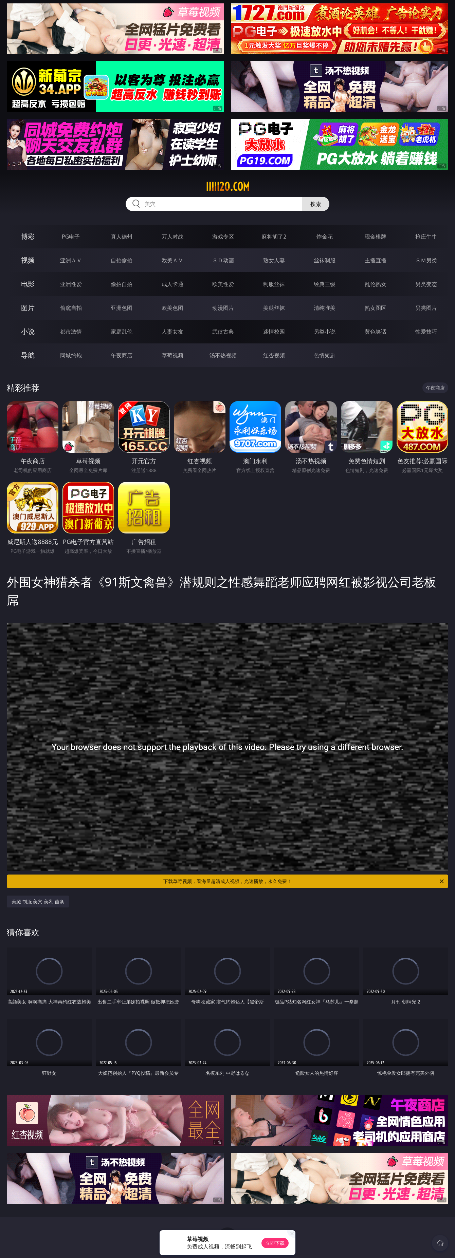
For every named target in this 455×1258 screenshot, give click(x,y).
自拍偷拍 (121, 260)
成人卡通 (172, 284)
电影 (28, 283)
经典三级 (324, 284)
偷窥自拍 (71, 308)
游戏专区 (223, 236)
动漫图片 (223, 308)
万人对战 (172, 236)
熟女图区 (375, 308)
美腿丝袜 (274, 308)
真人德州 (121, 236)
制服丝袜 (274, 284)
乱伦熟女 (375, 284)
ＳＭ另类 (426, 260)
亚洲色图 (121, 308)
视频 (28, 260)
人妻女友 (172, 331)
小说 (28, 331)
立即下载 (275, 1243)
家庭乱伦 (121, 331)
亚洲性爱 (71, 284)
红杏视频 (274, 355)
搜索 (315, 204)
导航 (28, 355)
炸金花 (324, 236)
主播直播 (375, 260)
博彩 (28, 236)
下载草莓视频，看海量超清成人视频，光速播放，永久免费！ (304, 881)
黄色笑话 (375, 331)
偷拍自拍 (121, 284)
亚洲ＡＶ (71, 260)
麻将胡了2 (273, 236)
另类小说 (324, 331)
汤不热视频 (223, 355)
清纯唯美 (324, 308)
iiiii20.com (228, 186)
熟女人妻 (274, 260)
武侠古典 (223, 331)
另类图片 (426, 308)
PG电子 (71, 236)
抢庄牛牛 (426, 236)
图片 (28, 307)
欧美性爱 (223, 284)
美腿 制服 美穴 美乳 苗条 (38, 901)
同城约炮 (71, 355)
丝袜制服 (324, 260)
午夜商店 (121, 355)
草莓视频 (172, 355)
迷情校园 (274, 331)
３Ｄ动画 (223, 260)
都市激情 (71, 331)
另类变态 (426, 284)
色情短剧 (324, 355)
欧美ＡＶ (172, 260)
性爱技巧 (426, 331)
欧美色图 (172, 308)
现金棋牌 (375, 236)
